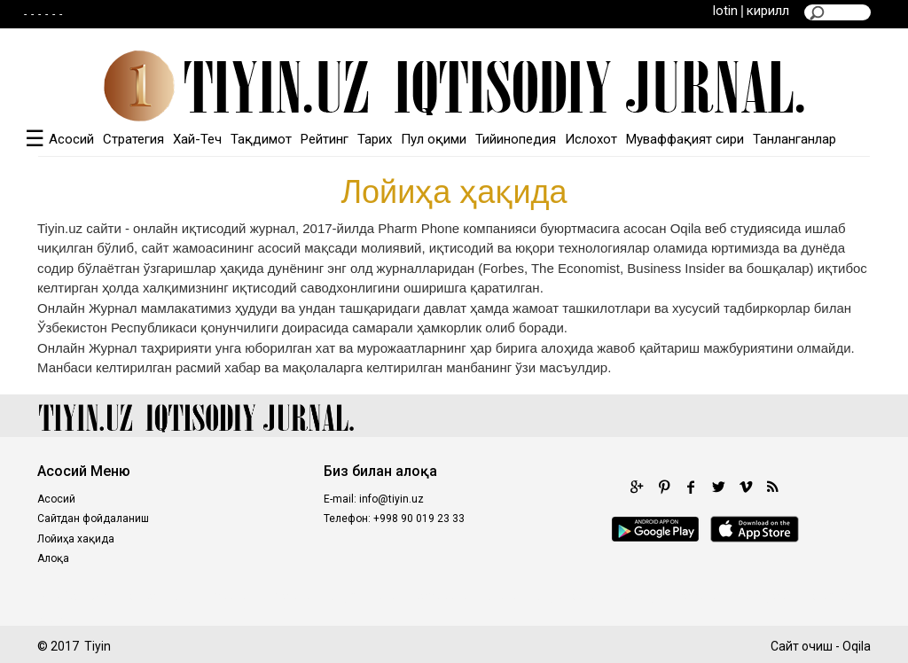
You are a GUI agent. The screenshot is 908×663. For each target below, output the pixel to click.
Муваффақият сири (685, 139)
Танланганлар (794, 139)
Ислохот (591, 139)
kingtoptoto (567, 596)
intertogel (639, 596)
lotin (725, 11)
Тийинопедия (515, 139)
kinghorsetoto (212, 596)
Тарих (374, 139)
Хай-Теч (197, 139)
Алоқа (53, 558)
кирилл (768, 11)
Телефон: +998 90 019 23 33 (394, 518)
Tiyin (97, 646)
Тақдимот (261, 139)
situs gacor (766, 596)
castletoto (443, 596)
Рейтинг (324, 139)
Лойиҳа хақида (75, 539)
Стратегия (133, 139)
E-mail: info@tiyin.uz (374, 499)
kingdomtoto (364, 596)
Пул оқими (433, 139)
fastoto (700, 596)
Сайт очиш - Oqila (821, 646)
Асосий (71, 139)
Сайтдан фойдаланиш (93, 518)
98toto (503, 596)
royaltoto (290, 596)
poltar (143, 596)
